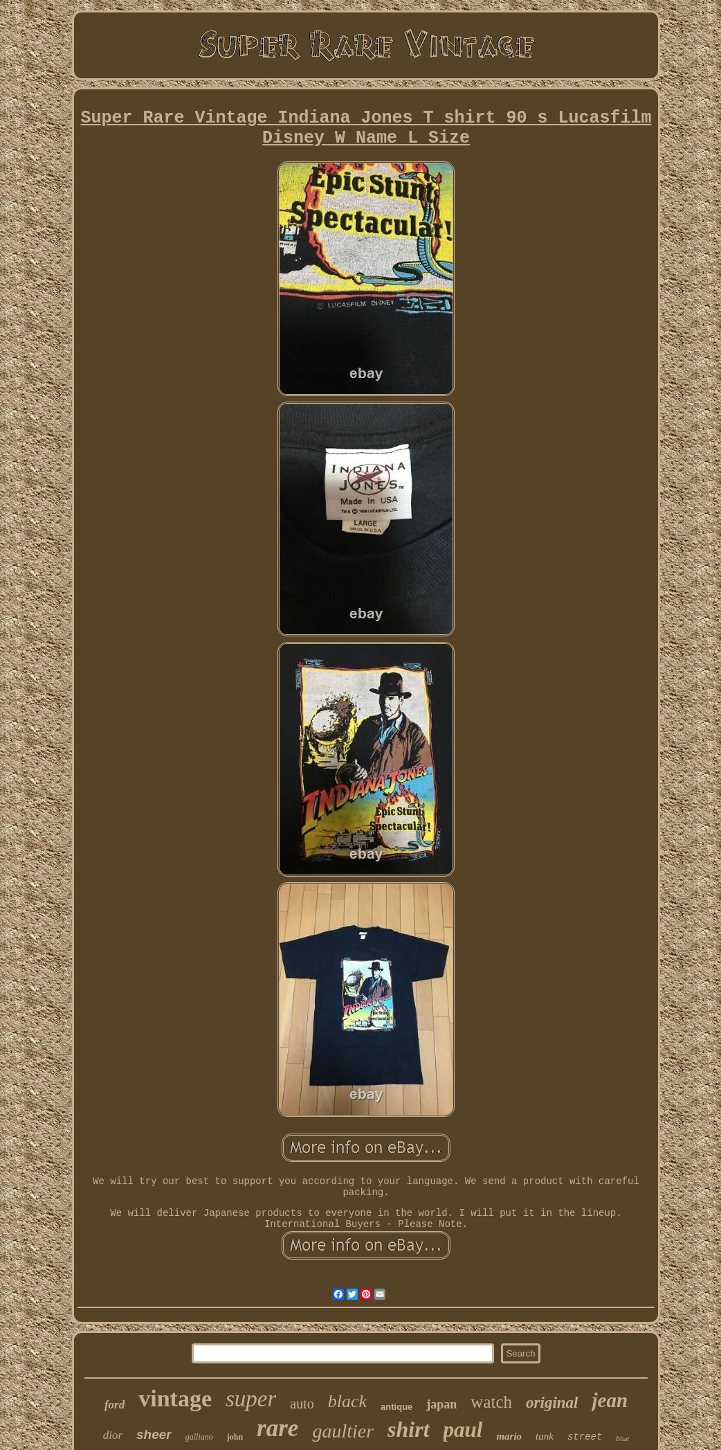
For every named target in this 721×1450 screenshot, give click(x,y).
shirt (408, 1429)
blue (622, 1438)
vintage (175, 1398)
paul (463, 1429)
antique (396, 1407)
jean (610, 1400)
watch (491, 1402)
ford (114, 1404)
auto (301, 1403)
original (552, 1402)
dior (112, 1435)
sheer (154, 1434)
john (235, 1437)
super (251, 1398)
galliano (199, 1437)
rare (277, 1428)
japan (441, 1404)
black (347, 1401)
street (584, 1436)
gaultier (343, 1431)
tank (545, 1436)
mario (509, 1436)
